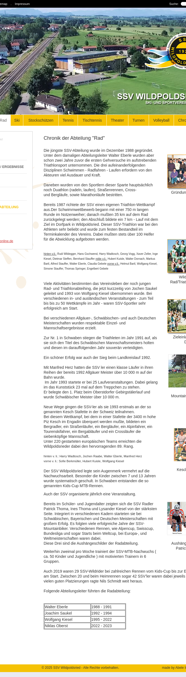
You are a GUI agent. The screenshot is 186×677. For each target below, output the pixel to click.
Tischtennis (92, 120)
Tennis (68, 120)
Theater (117, 120)
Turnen (139, 120)
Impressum (22, 3)
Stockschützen (40, 120)
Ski (16, 120)
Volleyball (161, 120)
